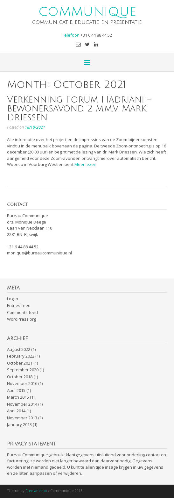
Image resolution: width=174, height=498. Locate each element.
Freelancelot (36, 490)
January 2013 (19, 424)
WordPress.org (21, 319)
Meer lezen (85, 164)
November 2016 (22, 383)
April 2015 (16, 390)
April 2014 (16, 411)
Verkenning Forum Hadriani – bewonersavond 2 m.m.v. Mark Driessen (79, 108)
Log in (12, 299)
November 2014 (22, 404)
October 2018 (19, 377)
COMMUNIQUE (87, 11)
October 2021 (19, 363)
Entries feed (19, 305)
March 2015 (18, 397)
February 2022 (20, 356)
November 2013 (22, 418)
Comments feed (22, 312)
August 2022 (18, 349)
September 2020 (22, 370)
